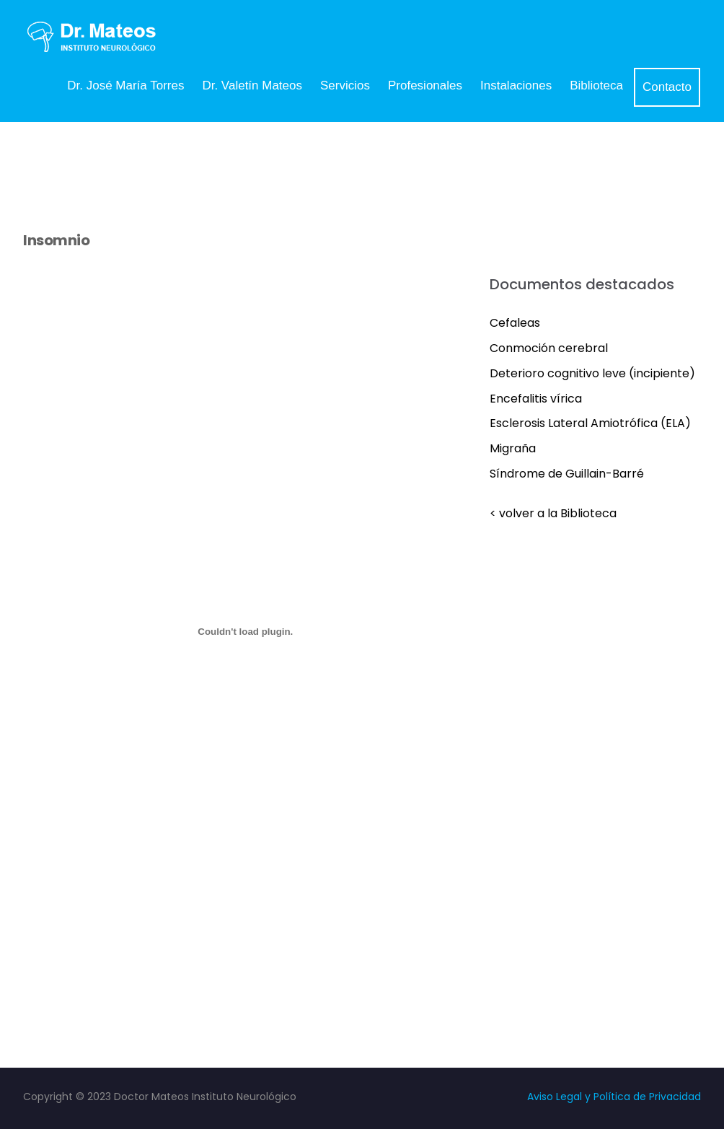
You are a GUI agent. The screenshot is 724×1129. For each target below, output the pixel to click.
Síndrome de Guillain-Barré (567, 473)
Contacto (667, 87)
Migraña (513, 448)
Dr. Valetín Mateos (252, 85)
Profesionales (425, 85)
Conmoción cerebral (549, 348)
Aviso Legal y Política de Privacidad (614, 1096)
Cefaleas (515, 323)
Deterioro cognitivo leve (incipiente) (592, 373)
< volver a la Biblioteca (553, 513)
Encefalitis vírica (536, 398)
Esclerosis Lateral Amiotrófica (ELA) (590, 423)
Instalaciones (516, 85)
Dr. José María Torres (125, 85)
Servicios (345, 85)
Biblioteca (596, 85)
